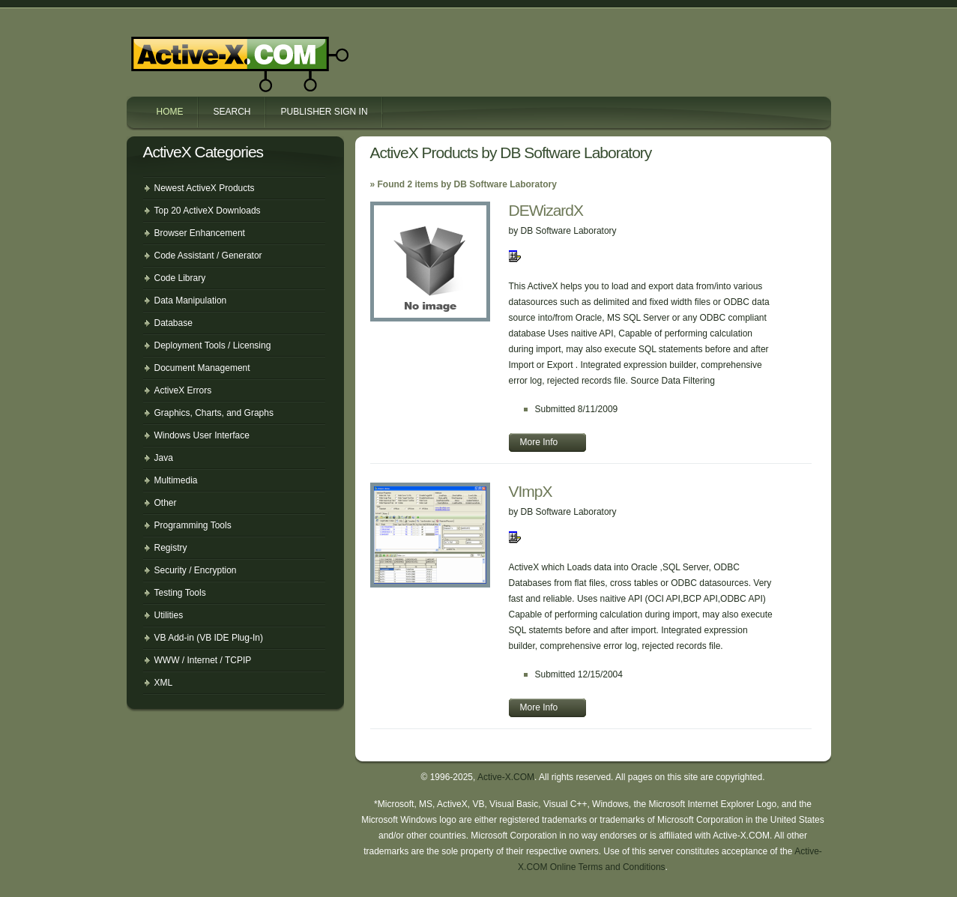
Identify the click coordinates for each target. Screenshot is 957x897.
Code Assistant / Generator (208, 255)
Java (163, 458)
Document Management (202, 368)
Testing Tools (180, 593)
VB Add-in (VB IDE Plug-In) (208, 637)
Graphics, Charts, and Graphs (214, 413)
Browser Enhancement (199, 233)
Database (173, 323)
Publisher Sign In (324, 111)
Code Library (180, 278)
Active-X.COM (208, 51)
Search (232, 111)
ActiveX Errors (183, 390)
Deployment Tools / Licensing (212, 345)
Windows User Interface (202, 435)
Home (170, 111)
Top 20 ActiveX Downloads (207, 210)
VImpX (530, 491)
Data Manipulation (190, 300)
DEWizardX (546, 210)
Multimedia (176, 480)
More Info (539, 442)
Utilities (169, 615)
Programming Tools (193, 525)
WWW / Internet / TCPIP (203, 660)
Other (165, 503)
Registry (170, 548)
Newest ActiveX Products (204, 188)
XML (163, 682)
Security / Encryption (195, 570)
